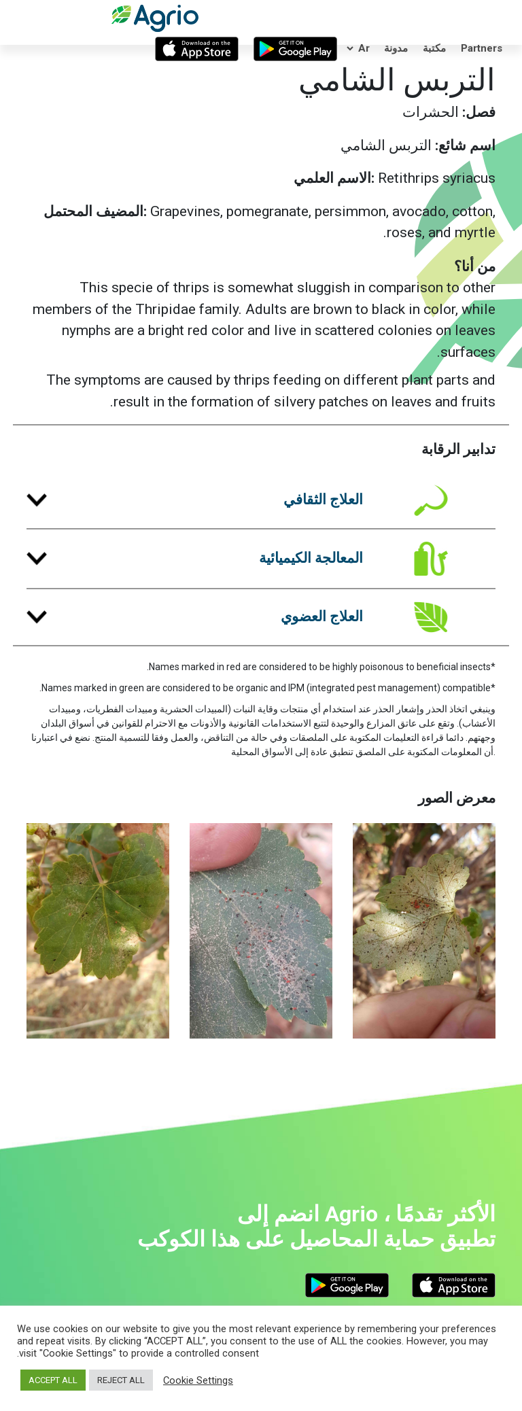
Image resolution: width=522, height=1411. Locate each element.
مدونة (396, 48)
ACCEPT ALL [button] (53, 1380)
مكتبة (434, 48)
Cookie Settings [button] (198, 1380)
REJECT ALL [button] (121, 1380)
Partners (481, 48)
